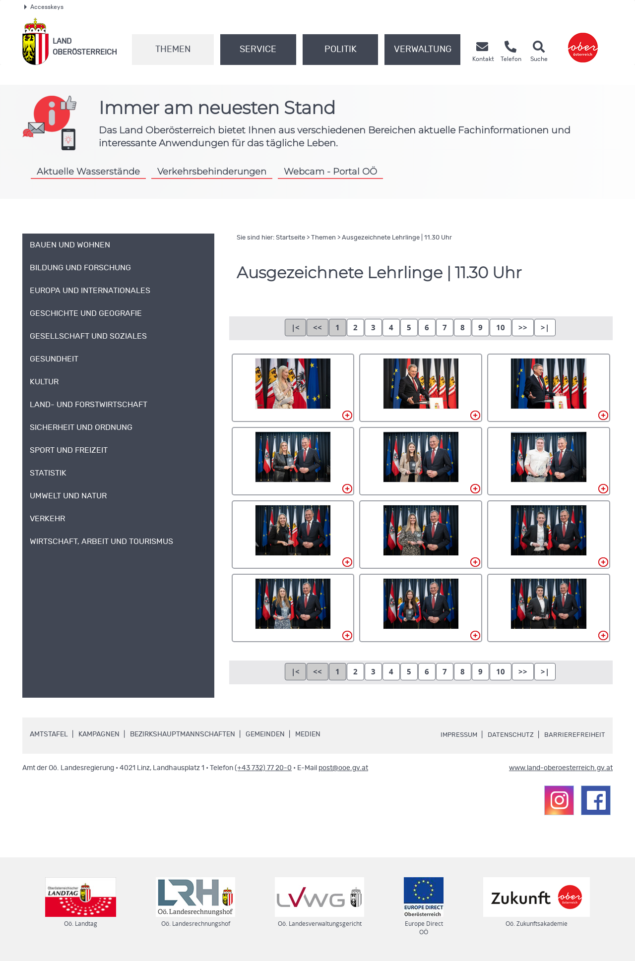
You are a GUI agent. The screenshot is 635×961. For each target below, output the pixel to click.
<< (317, 327)
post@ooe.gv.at (343, 768)
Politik (340, 49)
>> (522, 327)
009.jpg (548, 534)
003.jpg (548, 388)
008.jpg (420, 534)
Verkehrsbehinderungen (211, 171)
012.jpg (548, 608)
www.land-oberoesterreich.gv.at (561, 768)
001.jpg (293, 388)
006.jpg (548, 461)
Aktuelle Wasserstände (88, 171)
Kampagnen (99, 734)
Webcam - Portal (330, 171)
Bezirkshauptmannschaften (182, 734)
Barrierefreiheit (574, 734)
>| (545, 327)
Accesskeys (44, 7)
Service (258, 49)
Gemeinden (265, 734)
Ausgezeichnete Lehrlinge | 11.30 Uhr (397, 238)
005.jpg (420, 461)
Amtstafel (49, 734)
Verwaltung (422, 49)
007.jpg (293, 534)
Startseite (290, 238)
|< (295, 327)
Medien (307, 734)
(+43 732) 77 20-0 (263, 768)
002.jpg (420, 388)
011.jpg (420, 608)
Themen (172, 49)
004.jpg (293, 461)
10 (500, 327)
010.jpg (293, 608)
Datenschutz (509, 734)
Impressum (454, 734)
